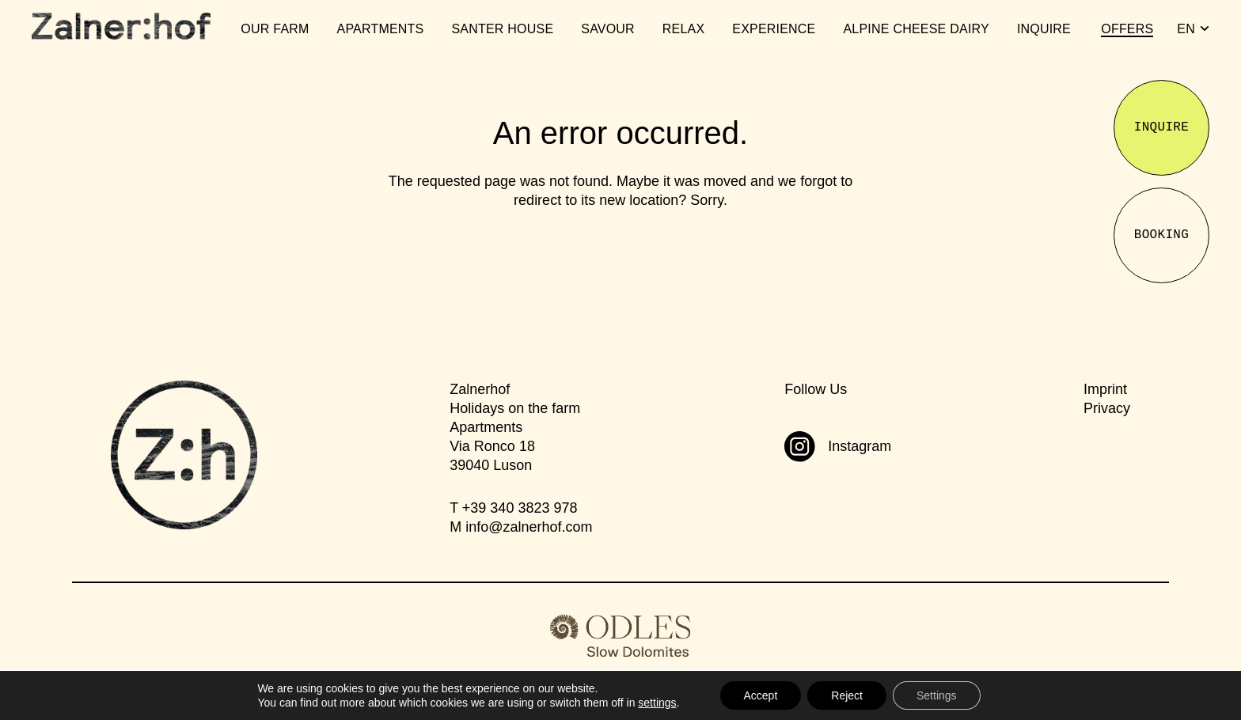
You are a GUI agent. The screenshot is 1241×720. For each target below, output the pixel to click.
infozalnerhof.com (528, 527)
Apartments (380, 29)
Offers (1127, 29)
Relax (683, 29)
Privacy (1107, 408)
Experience (773, 29)
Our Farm (275, 29)
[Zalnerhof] (121, 26)
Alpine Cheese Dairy (916, 29)
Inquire (1044, 29)
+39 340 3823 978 (520, 508)
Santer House (502, 29)
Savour (608, 29)
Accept (761, 695)
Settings (937, 695)
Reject (847, 695)
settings (657, 702)
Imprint (1105, 389)
